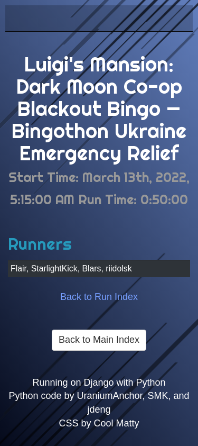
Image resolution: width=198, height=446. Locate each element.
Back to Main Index (99, 339)
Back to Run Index (99, 297)
